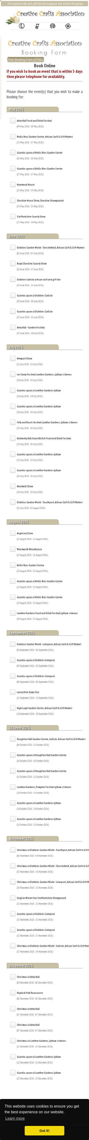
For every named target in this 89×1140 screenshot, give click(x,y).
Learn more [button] (15, 1118)
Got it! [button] (44, 1131)
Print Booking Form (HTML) (25, 59)
